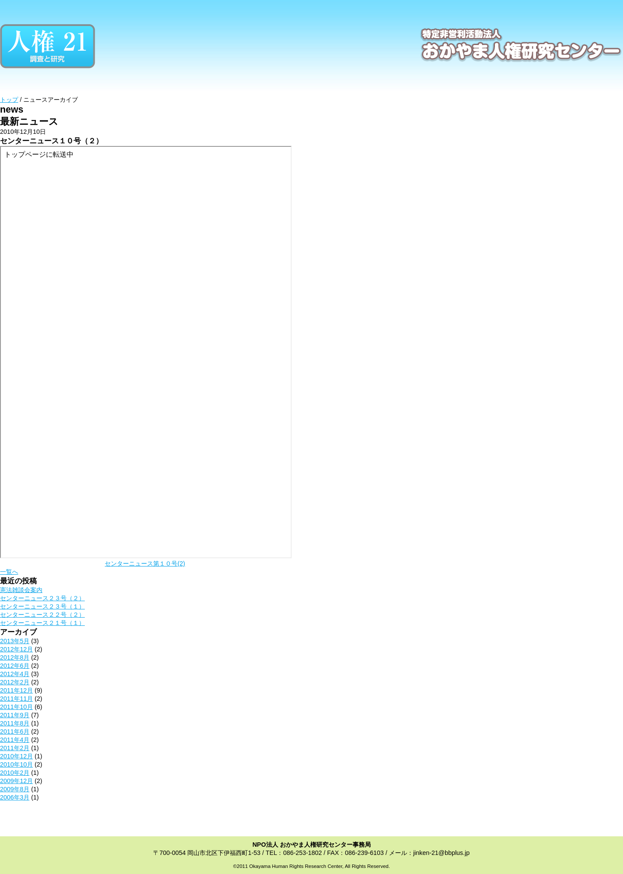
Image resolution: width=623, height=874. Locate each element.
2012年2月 (14, 682)
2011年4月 (14, 739)
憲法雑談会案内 (21, 589)
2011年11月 (16, 698)
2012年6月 (14, 665)
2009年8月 (14, 789)
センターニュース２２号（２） (42, 614)
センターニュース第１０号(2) (145, 563)
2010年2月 (14, 772)
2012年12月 (16, 649)
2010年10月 (16, 764)
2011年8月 (14, 723)
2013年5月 (14, 641)
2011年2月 (14, 748)
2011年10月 (16, 706)
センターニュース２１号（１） (42, 622)
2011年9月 (14, 715)
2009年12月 (16, 780)
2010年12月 (16, 756)
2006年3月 (14, 797)
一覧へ (9, 571)
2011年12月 (16, 690)
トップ (9, 99)
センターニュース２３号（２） (42, 598)
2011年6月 (14, 731)
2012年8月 (14, 657)
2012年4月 (14, 673)
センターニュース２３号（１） (42, 606)
